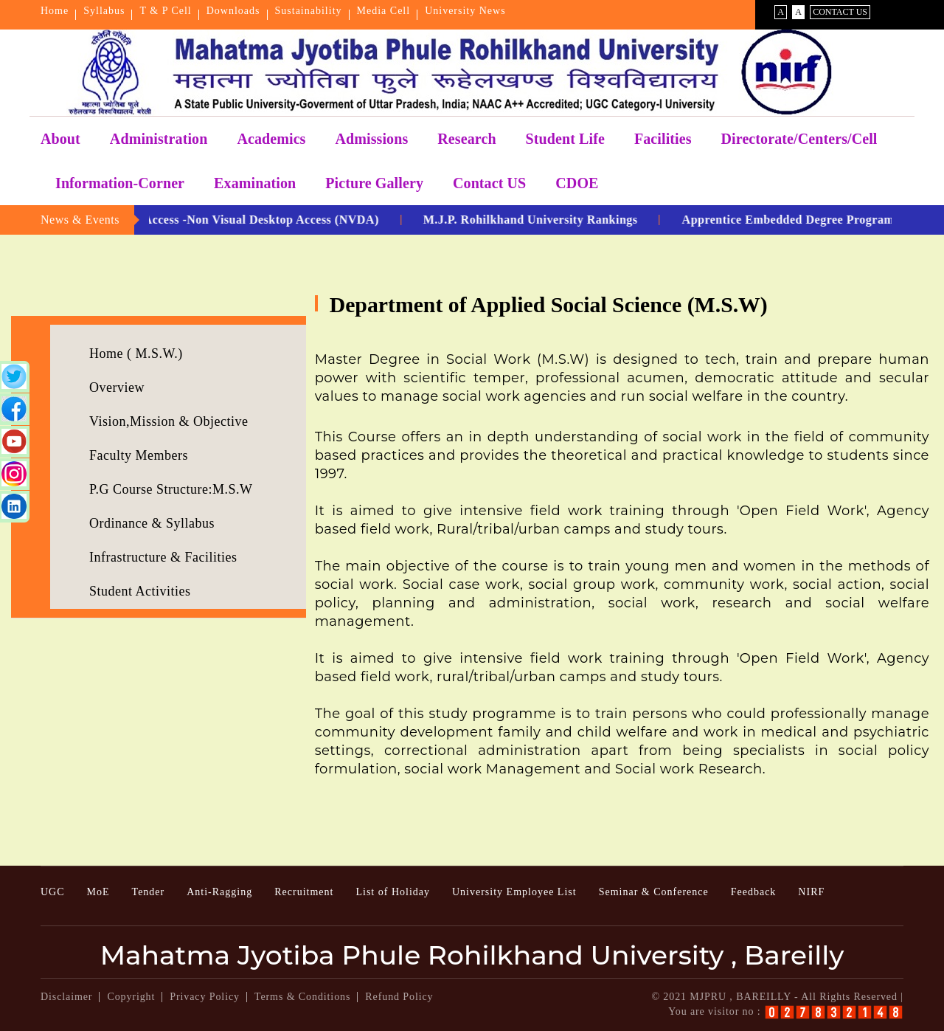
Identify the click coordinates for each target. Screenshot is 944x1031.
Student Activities (140, 591)
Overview (117, 387)
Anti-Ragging (219, 891)
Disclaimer (66, 996)
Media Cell (384, 10)
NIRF (811, 891)
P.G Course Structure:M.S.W (171, 489)
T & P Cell (165, 10)
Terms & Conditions (302, 996)
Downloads (233, 10)
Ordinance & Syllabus (152, 523)
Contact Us (840, 12)
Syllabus (104, 10)
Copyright (131, 996)
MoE (98, 891)
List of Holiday (392, 891)
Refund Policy (399, 996)
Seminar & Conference (654, 891)
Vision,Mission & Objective (168, 421)
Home (55, 10)
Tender (148, 891)
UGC (53, 891)
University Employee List (514, 891)
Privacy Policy (205, 996)
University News (465, 10)
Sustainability (308, 10)
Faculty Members (138, 455)
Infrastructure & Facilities (163, 557)
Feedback (754, 891)
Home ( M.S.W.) (136, 353)
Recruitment (303, 891)
